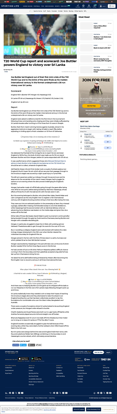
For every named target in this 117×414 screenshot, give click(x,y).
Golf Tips (105, 373)
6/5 (108, 136)
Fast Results (80, 370)
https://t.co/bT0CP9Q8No (44, 279)
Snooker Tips (106, 379)
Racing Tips (106, 367)
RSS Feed (31, 384)
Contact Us (59, 367)
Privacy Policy (20, 398)
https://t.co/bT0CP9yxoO (45, 147)
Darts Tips (105, 376)
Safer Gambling (60, 376)
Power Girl (91, 134)
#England (63, 273)
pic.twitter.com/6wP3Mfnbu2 (51, 281)
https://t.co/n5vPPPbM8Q (34, 149)
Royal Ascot (8, 373)
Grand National (9, 370)
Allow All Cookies (79, 410)
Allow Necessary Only (93, 410)
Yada (89, 140)
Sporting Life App (33, 376)
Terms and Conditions (10, 398)
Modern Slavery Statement (36, 381)
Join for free (98, 352)
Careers (31, 370)
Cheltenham (8, 367)
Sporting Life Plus (33, 373)
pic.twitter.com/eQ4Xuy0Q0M (52, 149)
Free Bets (80, 381)
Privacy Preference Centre (41, 398)
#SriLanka (40, 275)
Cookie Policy (52, 398)
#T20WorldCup (48, 143)
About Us (31, 367)
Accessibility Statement (35, 379)
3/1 (107, 142)
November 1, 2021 (51, 151)
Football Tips (106, 370)
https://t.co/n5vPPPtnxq (35, 281)
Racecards (80, 367)
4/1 (107, 147)
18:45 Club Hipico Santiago (90, 126)
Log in (108, 352)
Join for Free (91, 106)
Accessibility (59, 373)
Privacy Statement (29, 398)
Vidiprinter (80, 376)
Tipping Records (107, 381)
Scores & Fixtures (82, 373)
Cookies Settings (108, 410)
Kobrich (91, 146)
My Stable (80, 379)
